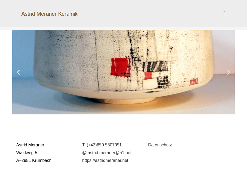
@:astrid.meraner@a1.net (107, 152)
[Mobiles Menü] (225, 13)
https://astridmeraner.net (105, 160)
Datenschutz (160, 145)
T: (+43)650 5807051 (102, 145)
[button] (18, 72)
